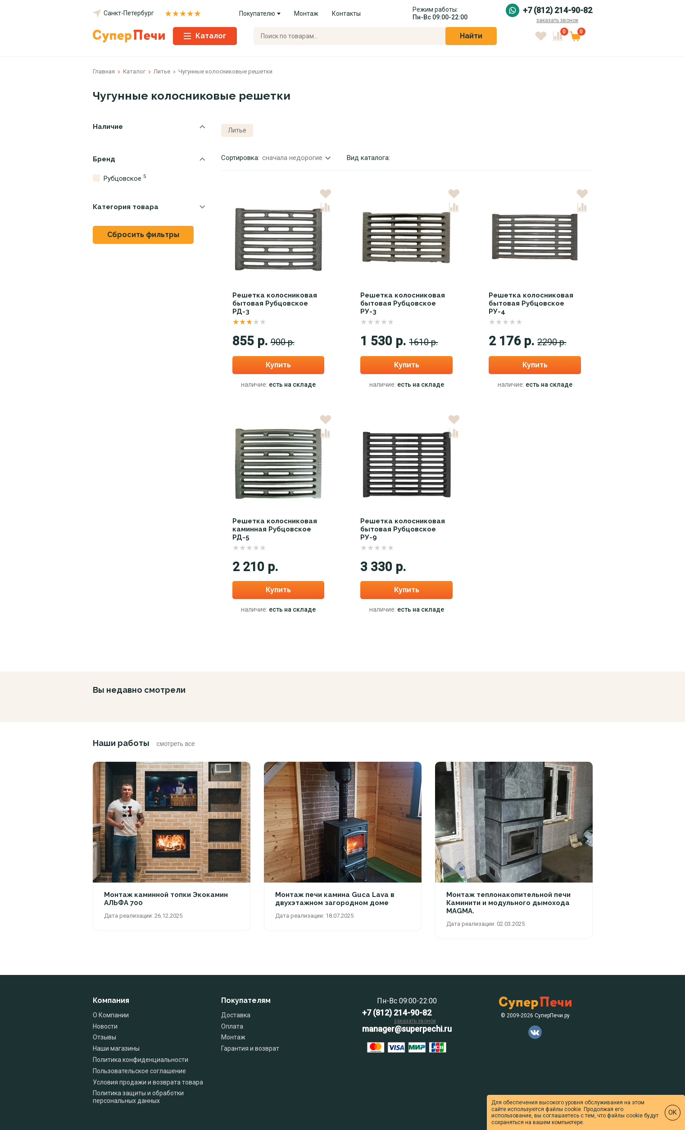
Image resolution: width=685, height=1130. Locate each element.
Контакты (346, 13)
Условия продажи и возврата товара (148, 1082)
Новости (105, 1026)
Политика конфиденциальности (140, 1059)
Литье (237, 130)
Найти (471, 36)
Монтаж (306, 13)
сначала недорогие (296, 157)
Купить (278, 365)
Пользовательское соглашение (139, 1071)
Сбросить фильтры (143, 234)
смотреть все (176, 743)
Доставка (235, 1015)
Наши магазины (116, 1048)
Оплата (232, 1026)
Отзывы (104, 1037)
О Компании (111, 1015)
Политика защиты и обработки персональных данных (138, 1096)
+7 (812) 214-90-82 (557, 10)
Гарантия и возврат (250, 1048)
